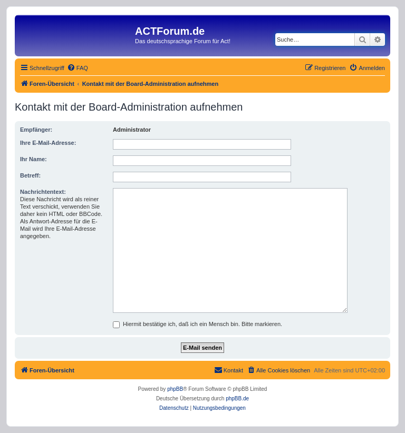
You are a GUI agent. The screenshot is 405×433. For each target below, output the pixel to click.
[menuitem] (77, 68)
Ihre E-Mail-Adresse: (48, 143)
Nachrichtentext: (43, 192)
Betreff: (30, 175)
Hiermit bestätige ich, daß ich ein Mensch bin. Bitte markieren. (197, 324)
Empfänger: (36, 129)
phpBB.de (237, 398)
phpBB (175, 389)
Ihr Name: (33, 159)
